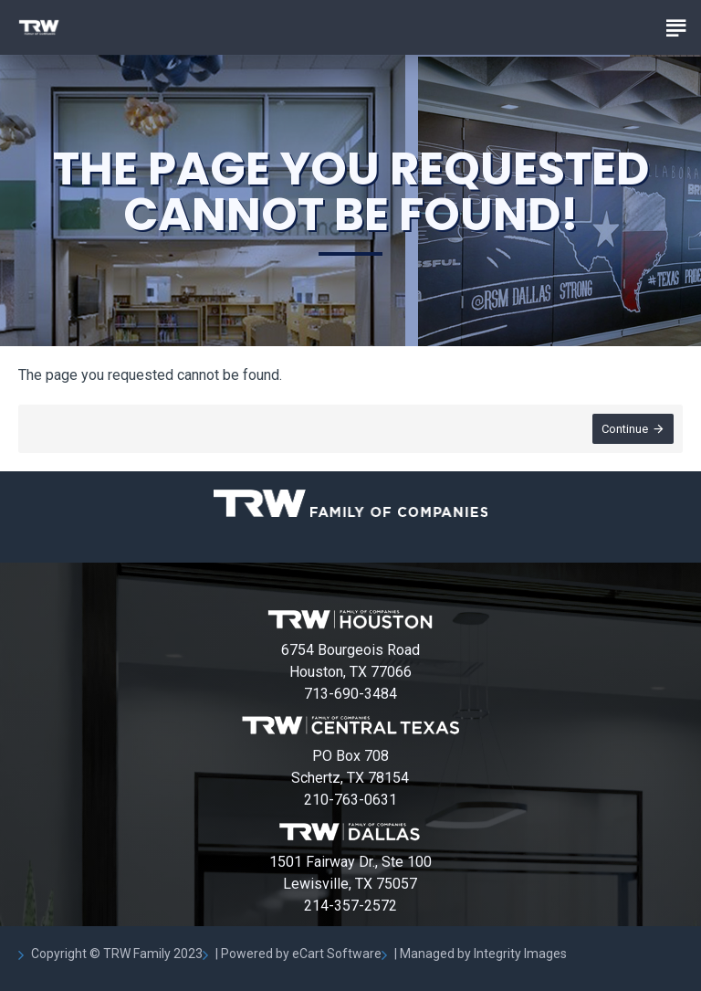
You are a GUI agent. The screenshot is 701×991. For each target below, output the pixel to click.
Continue (625, 429)
